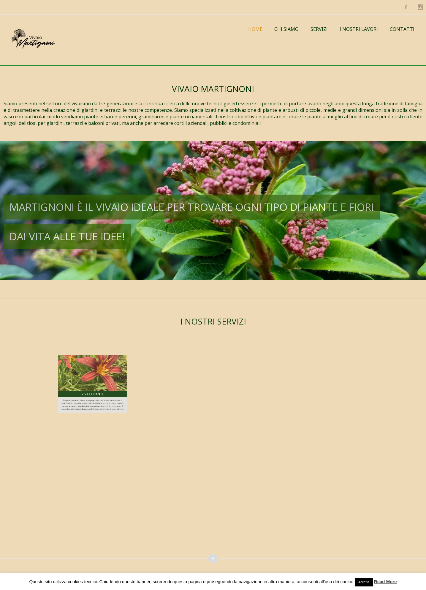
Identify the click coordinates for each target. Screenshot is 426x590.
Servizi (319, 29)
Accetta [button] (363, 582)
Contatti (402, 29)
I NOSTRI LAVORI (359, 29)
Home (255, 29)
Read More (385, 581)
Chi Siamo (286, 29)
